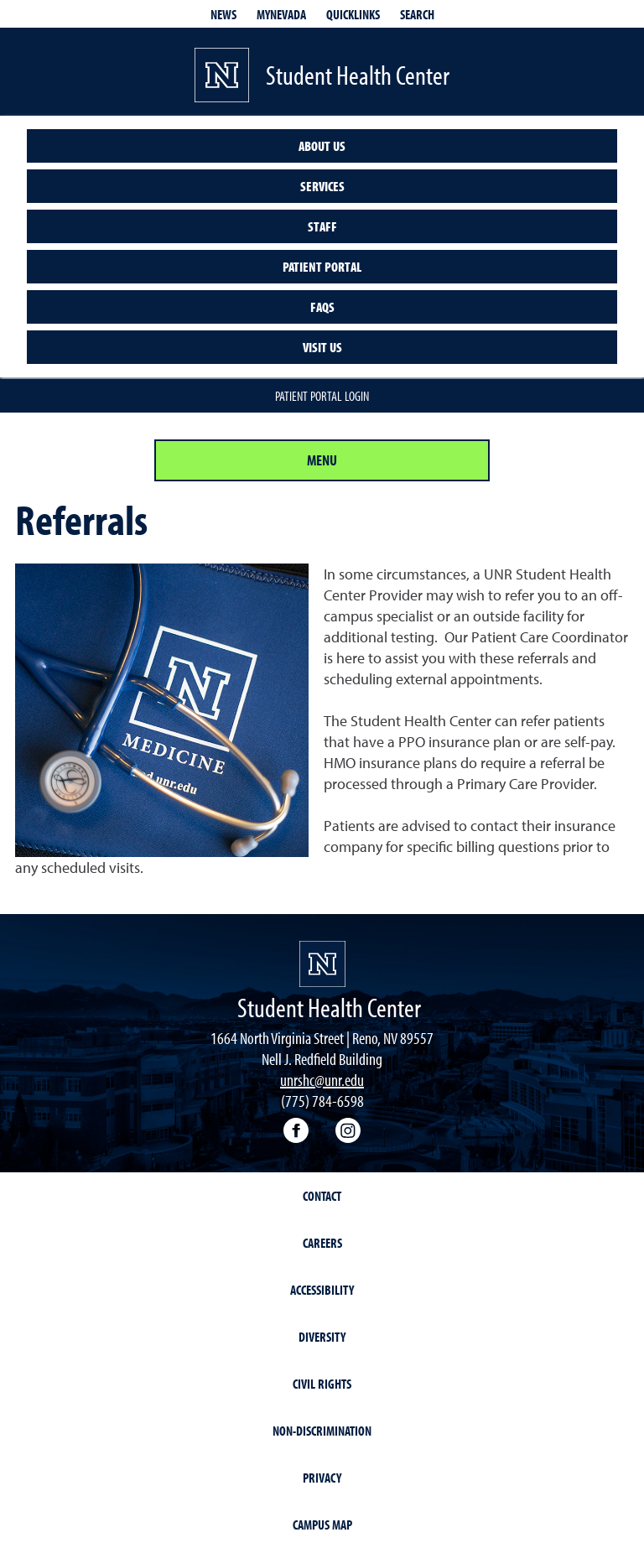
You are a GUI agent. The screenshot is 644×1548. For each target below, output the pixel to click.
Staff (322, 226)
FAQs (322, 307)
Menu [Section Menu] (322, 460)
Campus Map (322, 1524)
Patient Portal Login (322, 395)
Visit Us (322, 347)
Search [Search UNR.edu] (417, 14)
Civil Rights (322, 1383)
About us (322, 146)
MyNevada (281, 14)
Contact (322, 1195)
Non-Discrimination (322, 1430)
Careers (322, 1242)
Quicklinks (353, 14)
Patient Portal (322, 266)
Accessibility (322, 1289)
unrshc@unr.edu (322, 1079)
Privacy (322, 1477)
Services (322, 186)
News (223, 14)
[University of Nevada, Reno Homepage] (322, 964)
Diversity (322, 1336)
